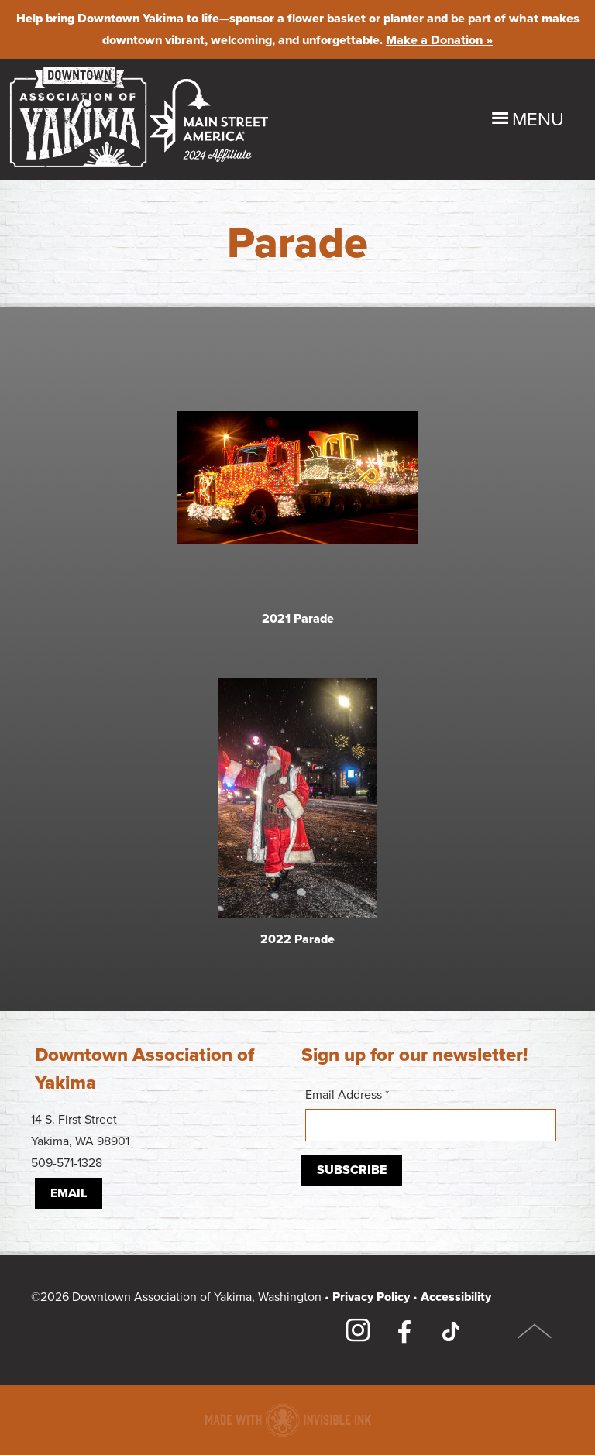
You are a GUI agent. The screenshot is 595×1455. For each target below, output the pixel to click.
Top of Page (535, 1331)
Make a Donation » (439, 40)
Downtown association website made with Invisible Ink (288, 1420)
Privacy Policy (371, 1297)
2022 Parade (297, 942)
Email (68, 1193)
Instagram (358, 1331)
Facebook (404, 1331)
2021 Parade (298, 618)
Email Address (430, 1114)
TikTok (451, 1331)
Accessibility (456, 1297)
